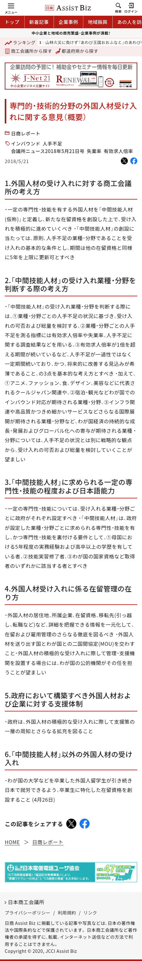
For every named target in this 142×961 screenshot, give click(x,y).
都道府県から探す (77, 51)
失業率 (94, 151)
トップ (12, 22)
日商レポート (25, 133)
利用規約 (67, 912)
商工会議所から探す (28, 51)
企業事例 (68, 22)
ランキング (20, 43)
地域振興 (98, 22)
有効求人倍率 (118, 151)
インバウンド (25, 143)
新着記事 (39, 22)
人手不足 (52, 143)
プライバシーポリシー (27, 912)
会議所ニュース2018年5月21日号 (48, 151)
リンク (90, 912)
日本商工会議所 (26, 902)
